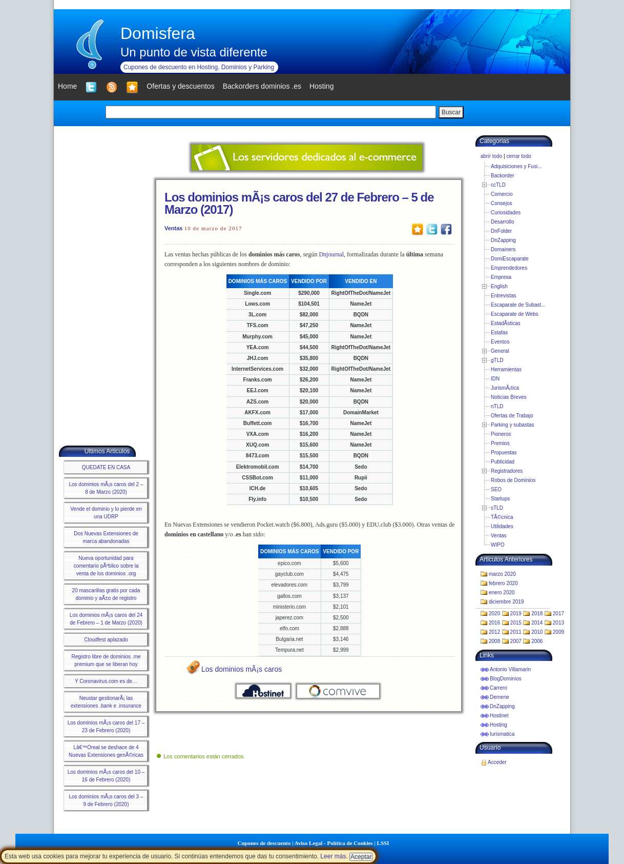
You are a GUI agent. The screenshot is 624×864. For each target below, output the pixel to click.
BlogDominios (506, 678)
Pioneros (501, 434)
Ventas (173, 228)
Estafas (499, 332)
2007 (516, 641)
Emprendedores (509, 268)
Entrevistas (503, 295)
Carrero (498, 688)
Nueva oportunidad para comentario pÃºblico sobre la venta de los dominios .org (105, 565)
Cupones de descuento (264, 843)
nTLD (497, 406)
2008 (494, 641)
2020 (494, 613)
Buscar (451, 112)
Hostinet (499, 715)
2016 (494, 623)
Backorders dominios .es (262, 86)
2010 (537, 632)
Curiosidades (506, 212)
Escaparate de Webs (514, 314)
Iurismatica (502, 734)
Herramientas (506, 369)
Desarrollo (502, 222)
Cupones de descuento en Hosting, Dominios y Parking (198, 67)
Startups (500, 498)
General (500, 351)
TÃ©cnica (502, 517)
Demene (499, 697)
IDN (495, 378)
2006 (537, 641)
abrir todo (491, 156)
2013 (558, 623)
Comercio (502, 194)
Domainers (503, 249)
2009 (558, 632)
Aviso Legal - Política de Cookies (334, 843)
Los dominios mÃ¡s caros (241, 669)
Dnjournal (331, 254)
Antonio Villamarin (510, 669)
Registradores (507, 471)
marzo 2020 (502, 574)
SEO (496, 489)
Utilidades (502, 526)
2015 (516, 623)
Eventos (500, 342)
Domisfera (157, 33)
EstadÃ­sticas (506, 323)
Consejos (501, 203)
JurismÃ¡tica (505, 388)
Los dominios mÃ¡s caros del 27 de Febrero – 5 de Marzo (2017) (299, 203)
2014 (537, 623)
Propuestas (504, 452)
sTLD (497, 508)
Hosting (498, 725)
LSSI (383, 843)
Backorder (502, 175)
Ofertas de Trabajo (512, 415)
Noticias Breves (508, 397)
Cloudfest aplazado (106, 639)
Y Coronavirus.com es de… (106, 681)
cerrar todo (518, 156)
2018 (537, 613)
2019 (516, 613)
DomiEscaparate (510, 259)
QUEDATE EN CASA (106, 467)
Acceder (497, 762)
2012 (494, 632)
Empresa (501, 277)
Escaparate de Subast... (518, 305)
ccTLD (498, 185)
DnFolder (501, 231)
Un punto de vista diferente (193, 52)
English (499, 286)
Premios (500, 443)
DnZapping (503, 240)
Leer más (333, 856)
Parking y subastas (512, 425)
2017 (558, 613)
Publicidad (502, 462)
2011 (516, 632)
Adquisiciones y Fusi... (516, 166)
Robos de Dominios (513, 480)
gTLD (497, 360)
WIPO (498, 545)
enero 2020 (502, 592)
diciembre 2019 (506, 602)
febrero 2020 (503, 583)
